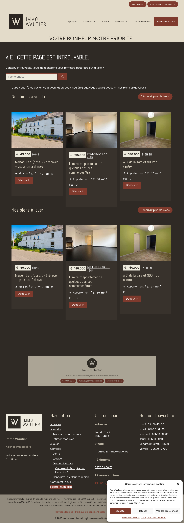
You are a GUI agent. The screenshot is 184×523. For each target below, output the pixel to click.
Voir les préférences (167, 510)
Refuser (143, 510)
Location (58, 458)
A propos (72, 21)
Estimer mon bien (166, 21)
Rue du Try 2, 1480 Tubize (103, 434)
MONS (35, 154)
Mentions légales (64, 511)
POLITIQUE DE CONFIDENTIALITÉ (153, 518)
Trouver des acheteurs (67, 434)
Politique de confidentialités (90, 511)
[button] (178, 484)
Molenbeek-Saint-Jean (98, 155)
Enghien (146, 154)
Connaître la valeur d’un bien (71, 477)
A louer (105, 21)
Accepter (120, 510)
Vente (56, 453)
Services (122, 21)
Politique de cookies (131, 518)
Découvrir (24, 180)
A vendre (91, 21)
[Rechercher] (62, 76)
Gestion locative (63, 463)
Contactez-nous (142, 21)
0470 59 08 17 (138, 4)
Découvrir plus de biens (155, 96)
